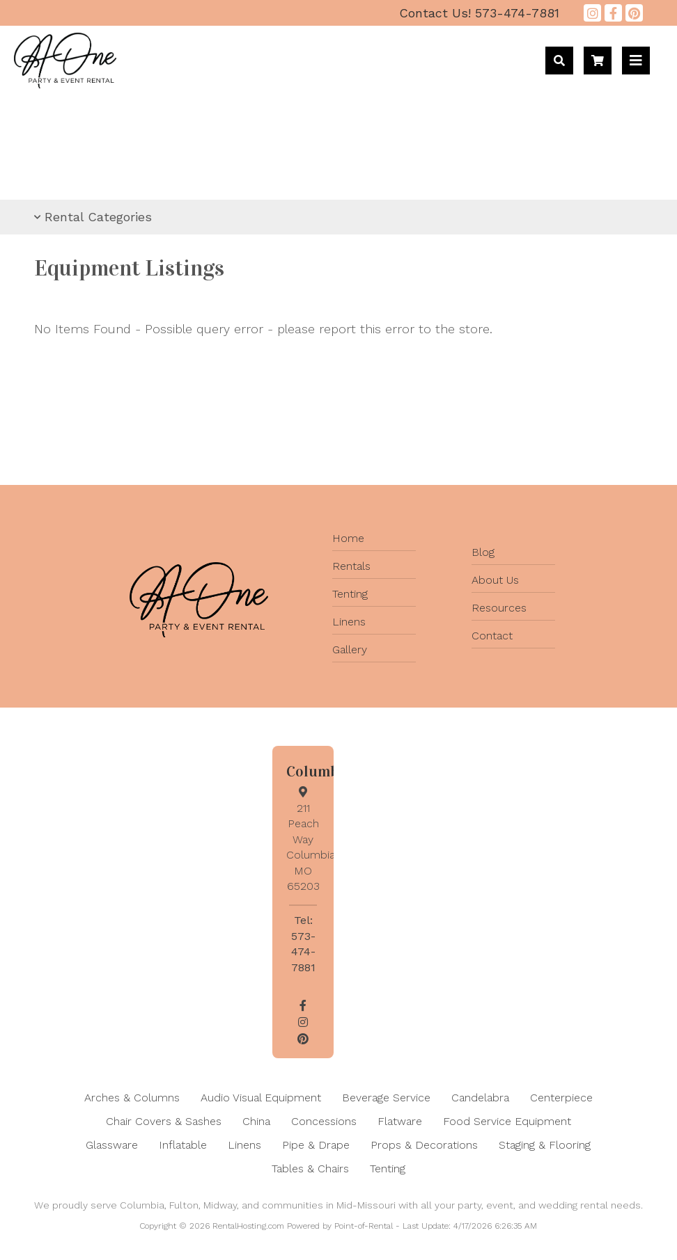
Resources (499, 607)
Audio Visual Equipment (261, 1097)
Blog (483, 552)
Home (348, 538)
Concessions (324, 1121)
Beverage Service (386, 1097)
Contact (492, 635)
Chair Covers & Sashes (163, 1121)
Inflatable (183, 1144)
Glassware (112, 1144)
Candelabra (480, 1097)
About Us (495, 580)
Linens (349, 621)
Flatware (400, 1121)
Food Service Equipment (507, 1121)
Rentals (351, 566)
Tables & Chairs (310, 1168)
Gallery (349, 649)
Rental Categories (93, 216)
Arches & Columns (132, 1097)
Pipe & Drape (316, 1144)
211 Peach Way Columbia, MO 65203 (312, 839)
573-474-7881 (479, 13)
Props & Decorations (424, 1144)
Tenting (350, 593)
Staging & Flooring (545, 1144)
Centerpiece (561, 1097)
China (256, 1121)
